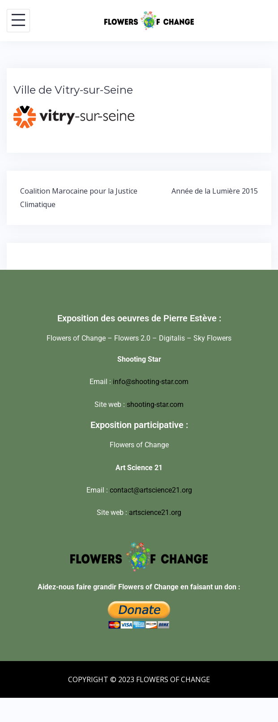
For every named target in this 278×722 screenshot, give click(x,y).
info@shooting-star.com (150, 381)
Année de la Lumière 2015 (214, 191)
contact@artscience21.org (151, 490)
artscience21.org (155, 512)
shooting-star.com (155, 404)
